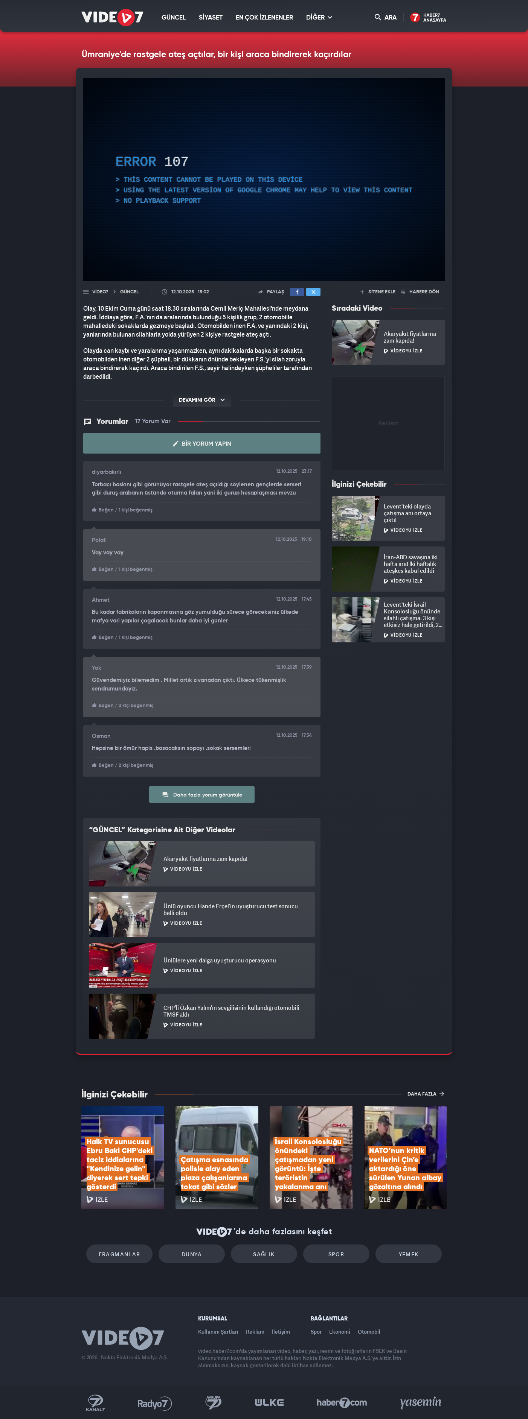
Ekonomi (339, 1331)
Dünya (192, 1254)
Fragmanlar (119, 1254)
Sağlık (264, 1254)
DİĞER (319, 17)
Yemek (409, 1254)
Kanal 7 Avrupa (213, 1403)
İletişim (281, 1331)
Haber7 (342, 1403)
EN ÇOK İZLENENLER (264, 18)
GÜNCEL (174, 18)
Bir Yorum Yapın (202, 444)
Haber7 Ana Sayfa (428, 17)
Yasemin (421, 1403)
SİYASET (211, 18)
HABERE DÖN (420, 292)
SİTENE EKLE (377, 292)
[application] (264, 179)
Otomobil (369, 1331)
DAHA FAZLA (425, 1093)
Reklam (255, 1331)
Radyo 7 (155, 1403)
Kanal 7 (95, 1403)
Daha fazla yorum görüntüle (202, 794)
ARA (386, 17)
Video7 (100, 292)
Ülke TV (269, 1403)
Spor (336, 1254)
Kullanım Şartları (218, 1331)
